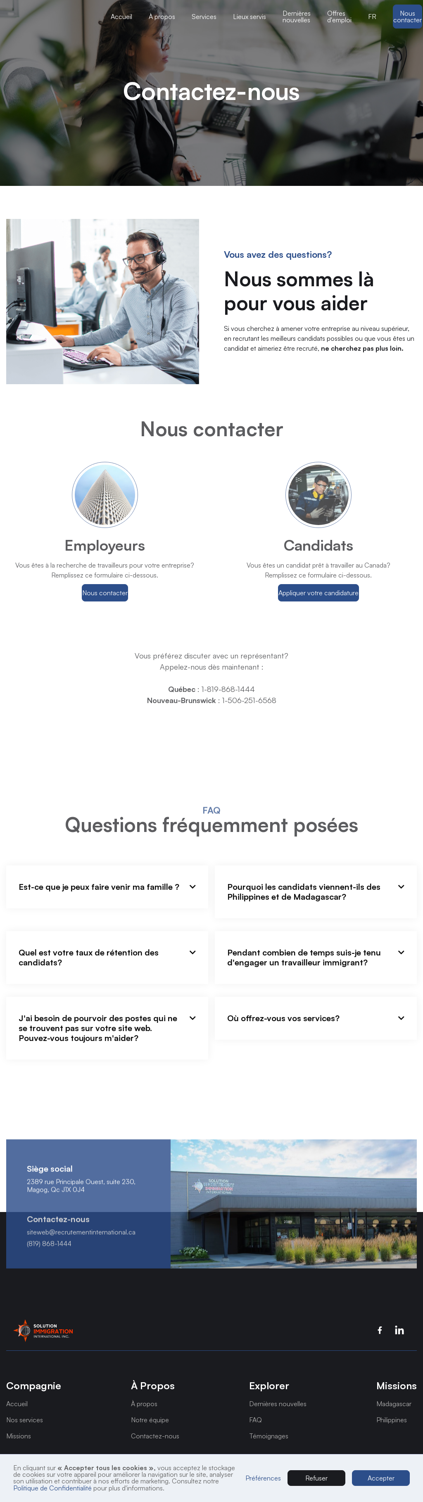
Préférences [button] (263, 1478)
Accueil (121, 16)
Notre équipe (150, 1420)
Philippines (391, 1420)
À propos (144, 1404)
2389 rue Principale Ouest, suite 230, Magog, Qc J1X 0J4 (81, 1197)
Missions (18, 1436)
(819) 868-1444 (49, 1255)
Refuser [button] (316, 1478)
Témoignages (268, 1436)
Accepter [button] (381, 1478)
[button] (54, 16)
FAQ (255, 1420)
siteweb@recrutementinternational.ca (81, 1244)
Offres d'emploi (339, 16)
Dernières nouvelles (297, 16)
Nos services (24, 1420)
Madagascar (393, 1404)
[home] (54, 16)
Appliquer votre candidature (318, 593)
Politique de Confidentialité (52, 1488)
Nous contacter (407, 16)
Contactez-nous (155, 1436)
